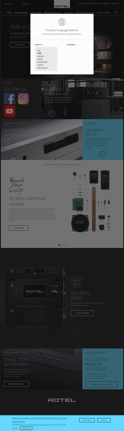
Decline (104, 420)
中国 (39, 53)
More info (26, 428)
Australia (40, 56)
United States (42, 62)
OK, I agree (87, 420)
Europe (40, 59)
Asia (38, 50)
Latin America (42, 67)
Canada (40, 64)
